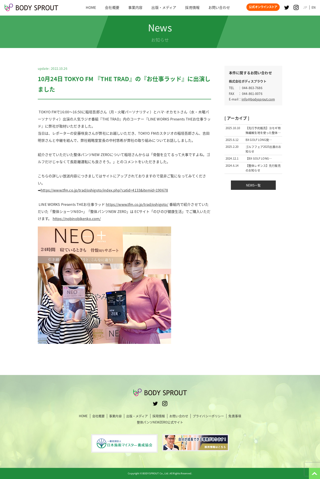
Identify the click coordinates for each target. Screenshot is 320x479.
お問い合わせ (178, 416)
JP (305, 7)
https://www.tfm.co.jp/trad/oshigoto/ (137, 204)
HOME (83, 416)
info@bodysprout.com (258, 99)
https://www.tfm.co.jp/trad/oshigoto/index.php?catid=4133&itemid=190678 (104, 190)
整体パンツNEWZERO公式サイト (160, 422)
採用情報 (158, 416)
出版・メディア (137, 416)
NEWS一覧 (253, 185)
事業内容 (115, 416)
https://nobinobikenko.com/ (104, 280)
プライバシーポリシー (208, 416)
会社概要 (98, 416)
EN (314, 7)
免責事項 (234, 416)
